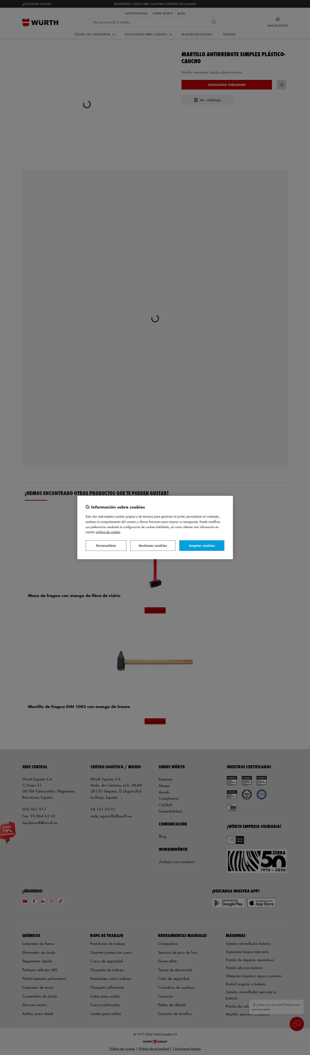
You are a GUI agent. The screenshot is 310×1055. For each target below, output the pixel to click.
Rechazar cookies (153, 545)
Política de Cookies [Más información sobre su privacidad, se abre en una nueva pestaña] (108, 532)
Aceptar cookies (202, 545)
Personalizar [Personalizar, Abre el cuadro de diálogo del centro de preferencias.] (106, 545)
